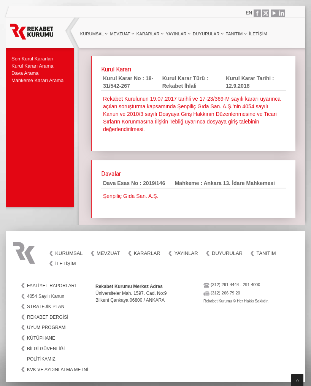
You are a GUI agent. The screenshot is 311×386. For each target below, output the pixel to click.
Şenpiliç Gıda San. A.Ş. (131, 196)
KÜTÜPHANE (41, 338)
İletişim (258, 34)
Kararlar (149, 34)
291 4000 (251, 284)
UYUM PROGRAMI (47, 327)
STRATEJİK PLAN (45, 306)
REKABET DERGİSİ (47, 317)
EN (249, 13)
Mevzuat (122, 34)
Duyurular (208, 34)
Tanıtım (236, 34)
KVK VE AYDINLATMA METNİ (57, 369)
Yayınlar (178, 34)
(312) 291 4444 (225, 284)
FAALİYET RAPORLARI (51, 285)
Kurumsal (94, 34)
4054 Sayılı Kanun (45, 296)
